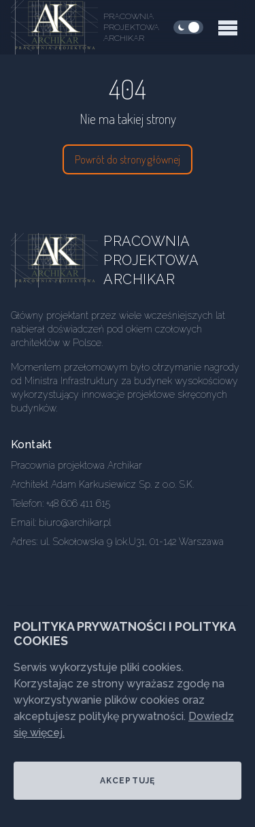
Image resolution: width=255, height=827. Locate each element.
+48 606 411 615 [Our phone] (78, 503)
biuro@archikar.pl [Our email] (75, 522)
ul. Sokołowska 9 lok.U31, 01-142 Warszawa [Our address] (132, 541)
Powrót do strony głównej (127, 159)
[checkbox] (188, 27)
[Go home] (65, 260)
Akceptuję (128, 780)
